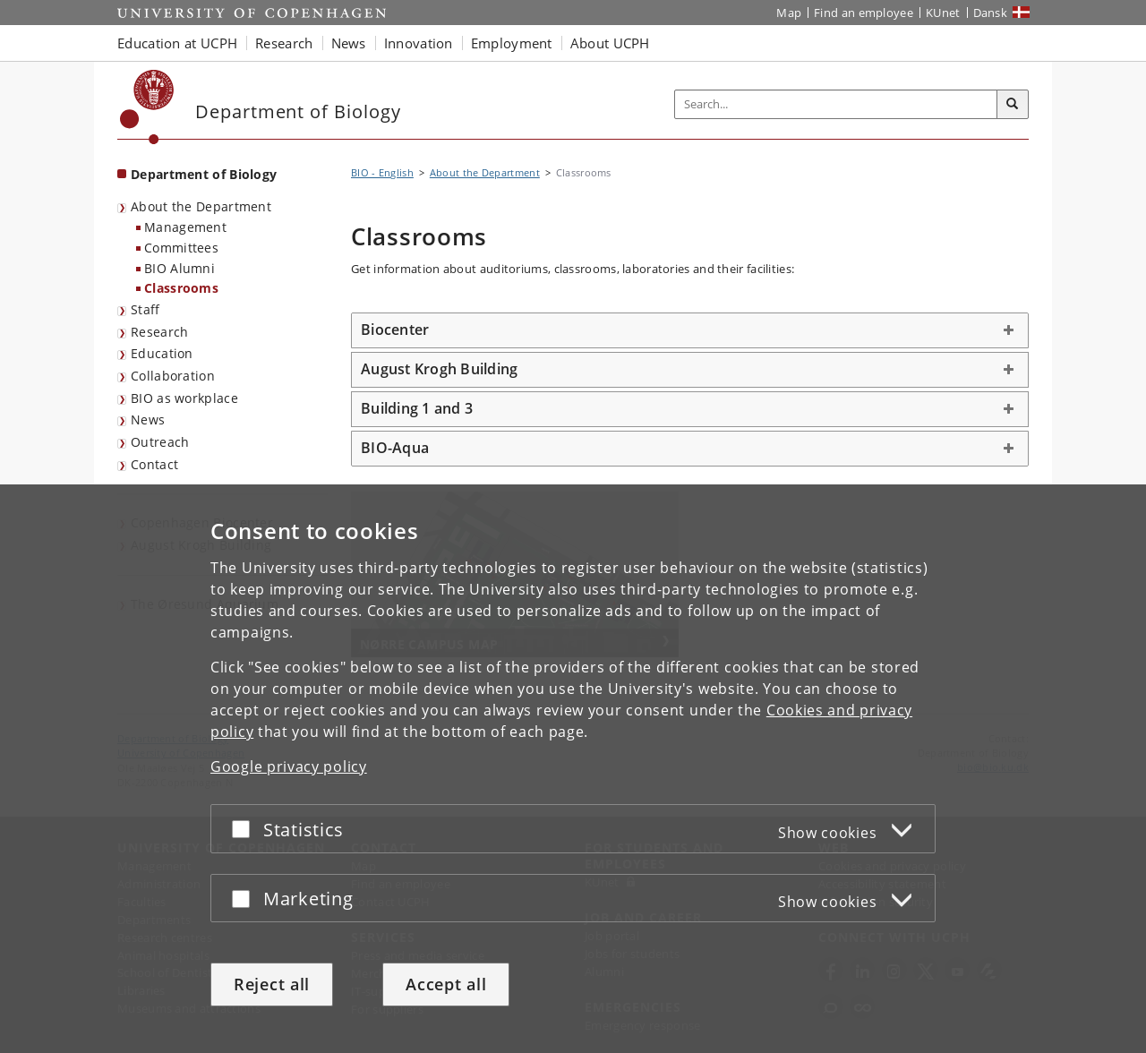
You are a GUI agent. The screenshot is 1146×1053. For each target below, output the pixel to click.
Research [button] (283, 43)
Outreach (160, 441)
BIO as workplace (184, 398)
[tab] (690, 330)
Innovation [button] (418, 43)
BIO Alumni (179, 268)
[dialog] (573, 768)
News (148, 419)
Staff (145, 309)
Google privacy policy (288, 766)
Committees (181, 247)
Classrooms (181, 287)
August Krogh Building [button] (439, 369)
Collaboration (173, 375)
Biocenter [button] (395, 329)
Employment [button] (511, 43)
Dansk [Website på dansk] (990, 12)
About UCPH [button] (610, 43)
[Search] (1012, 105)
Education (162, 353)
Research (159, 331)
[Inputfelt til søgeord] (836, 104)
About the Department (201, 206)
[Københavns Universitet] (147, 107)
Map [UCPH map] (788, 12)
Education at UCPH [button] (177, 43)
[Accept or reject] (245, 828)
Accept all (446, 984)
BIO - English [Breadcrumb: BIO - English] (382, 172)
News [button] (348, 43)
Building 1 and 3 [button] (417, 408)
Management (185, 226)
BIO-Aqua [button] (395, 448)
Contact (154, 464)
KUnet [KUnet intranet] (943, 12)
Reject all (272, 984)
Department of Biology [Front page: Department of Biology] (204, 174)
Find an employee (863, 12)
